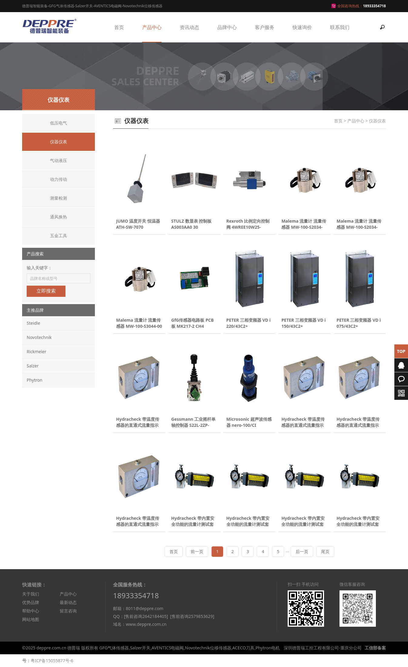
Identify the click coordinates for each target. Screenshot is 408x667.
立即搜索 (46, 291)
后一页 (302, 551)
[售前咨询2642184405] (146, 616)
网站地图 (30, 619)
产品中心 (152, 27)
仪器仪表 (377, 121)
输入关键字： (39, 267)
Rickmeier (36, 351)
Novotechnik (39, 337)
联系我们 (339, 27)
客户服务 (264, 27)
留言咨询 (68, 611)
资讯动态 (189, 27)
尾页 (325, 551)
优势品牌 (30, 602)
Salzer (32, 366)
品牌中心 (227, 27)
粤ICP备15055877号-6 (52, 660)
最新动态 (68, 602)
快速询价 (302, 27)
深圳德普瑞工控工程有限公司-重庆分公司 (323, 648)
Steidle (33, 323)
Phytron (34, 380)
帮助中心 (30, 611)
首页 (119, 27)
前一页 (197, 551)
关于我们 (30, 594)
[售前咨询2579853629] (192, 616)
